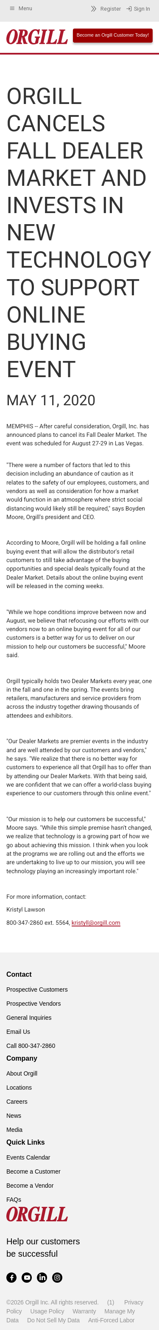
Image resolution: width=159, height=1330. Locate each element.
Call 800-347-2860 (30, 1045)
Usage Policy (47, 1311)
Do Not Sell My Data (53, 1320)
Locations (19, 1087)
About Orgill (21, 1073)
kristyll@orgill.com (96, 923)
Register (104, 8)
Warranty (84, 1311)
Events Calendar (28, 1157)
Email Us (18, 1031)
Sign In (138, 9)
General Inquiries (29, 1017)
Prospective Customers (37, 989)
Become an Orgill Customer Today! (113, 35)
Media (14, 1129)
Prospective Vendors (33, 1003)
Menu (20, 8)
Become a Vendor (29, 1185)
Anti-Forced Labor (111, 1320)
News (13, 1115)
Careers (17, 1101)
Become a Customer (33, 1171)
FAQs (13, 1199)
